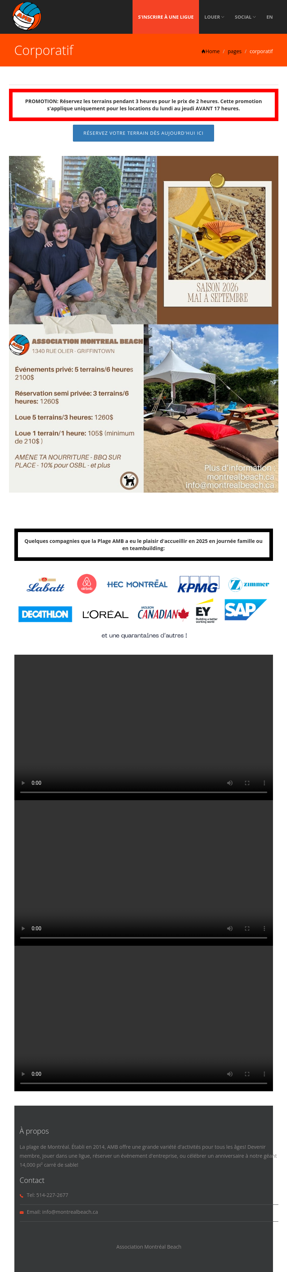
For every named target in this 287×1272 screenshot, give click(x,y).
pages (234, 51)
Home (211, 51)
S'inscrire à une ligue (166, 17)
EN (270, 17)
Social (245, 17)
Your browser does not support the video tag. (143, 727)
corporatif (261, 51)
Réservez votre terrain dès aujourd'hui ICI (143, 133)
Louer (214, 17)
